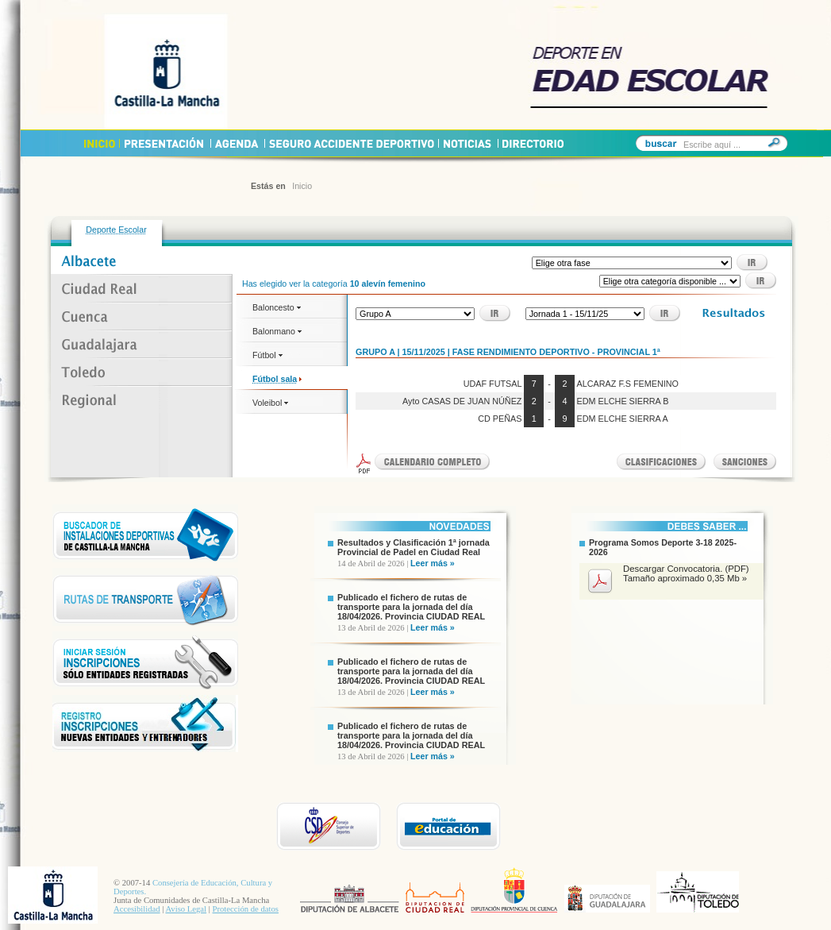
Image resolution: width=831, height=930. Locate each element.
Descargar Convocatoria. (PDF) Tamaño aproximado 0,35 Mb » (686, 573)
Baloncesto (276, 307)
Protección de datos (246, 909)
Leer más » (432, 563)
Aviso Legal (185, 909)
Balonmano (277, 331)
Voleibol (270, 402)
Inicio (302, 186)
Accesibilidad (136, 909)
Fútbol (267, 355)
